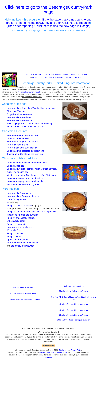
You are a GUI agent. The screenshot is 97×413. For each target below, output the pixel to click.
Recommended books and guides (23, 184)
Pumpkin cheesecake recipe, (21, 218)
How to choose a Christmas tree (22, 135)
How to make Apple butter (19, 117)
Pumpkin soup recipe (17, 224)
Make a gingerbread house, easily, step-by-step (30, 123)
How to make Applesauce (19, 193)
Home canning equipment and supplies (25, 181)
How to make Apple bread (19, 120)
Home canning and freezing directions (25, 178)
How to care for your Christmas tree (24, 141)
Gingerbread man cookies (19, 114)
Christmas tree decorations (23, 287)
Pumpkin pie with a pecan (19, 205)
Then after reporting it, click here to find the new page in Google (48, 26)
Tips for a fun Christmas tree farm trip (25, 154)
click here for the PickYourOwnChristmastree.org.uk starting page (56, 77)
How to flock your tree (17, 145)
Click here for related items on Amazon (23, 293)
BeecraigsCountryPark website (29, 92)
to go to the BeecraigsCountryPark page (48, 9)
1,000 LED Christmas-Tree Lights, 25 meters (23, 299)
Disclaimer (63, 350)
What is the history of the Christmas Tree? (27, 126)
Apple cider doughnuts (17, 239)
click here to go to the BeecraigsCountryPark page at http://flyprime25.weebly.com (56, 74)
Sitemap (48, 357)
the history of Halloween (22, 246)
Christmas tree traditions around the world (27, 163)
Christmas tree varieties (18, 138)
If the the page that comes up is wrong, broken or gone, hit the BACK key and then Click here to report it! (49, 21)
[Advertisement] (48, 54)
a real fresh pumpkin (17, 199)
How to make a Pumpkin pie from (23, 196)
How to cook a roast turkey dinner (23, 242)
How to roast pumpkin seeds (20, 227)
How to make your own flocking (22, 148)
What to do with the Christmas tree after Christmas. (31, 175)
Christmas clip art (15, 166)
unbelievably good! (16, 221)
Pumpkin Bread (14, 230)
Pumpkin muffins (15, 233)
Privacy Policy (76, 350)
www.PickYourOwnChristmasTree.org (53, 352)
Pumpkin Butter (14, 236)
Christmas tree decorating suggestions (25, 151)
